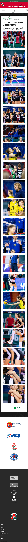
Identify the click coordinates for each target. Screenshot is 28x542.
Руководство (3, 531)
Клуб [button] (2, 525)
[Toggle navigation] (3, 10)
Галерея (9, 18)
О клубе (2, 527)
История (2, 529)
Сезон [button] (2, 538)
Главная (4, 18)
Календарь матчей (4, 541)
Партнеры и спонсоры (4, 533)
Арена (2, 535)
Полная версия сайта (14, 1)
